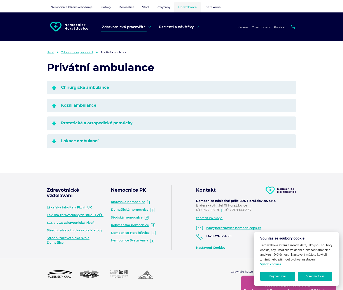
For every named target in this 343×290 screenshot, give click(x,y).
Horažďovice (187, 7)
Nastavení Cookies (210, 248)
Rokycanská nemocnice (130, 225)
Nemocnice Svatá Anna (129, 240)
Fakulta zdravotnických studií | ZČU (75, 215)
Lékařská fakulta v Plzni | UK (69, 207)
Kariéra (243, 27)
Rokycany (163, 7)
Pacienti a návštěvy (176, 27)
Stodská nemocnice (127, 217)
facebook (149, 202)
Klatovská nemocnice (128, 202)
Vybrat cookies (270, 264)
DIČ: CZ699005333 (237, 210)
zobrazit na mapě (209, 218)
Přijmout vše (278, 276)
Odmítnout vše (315, 276)
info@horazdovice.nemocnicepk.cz (233, 228)
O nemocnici (261, 27)
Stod (145, 7)
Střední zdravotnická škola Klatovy (74, 230)
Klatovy (105, 7)
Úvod (50, 52)
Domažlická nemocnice (130, 210)
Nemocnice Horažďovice (130, 233)
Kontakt (279, 27)
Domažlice (126, 7)
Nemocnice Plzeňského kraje (72, 7)
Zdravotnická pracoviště (124, 27)
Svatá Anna (213, 7)
